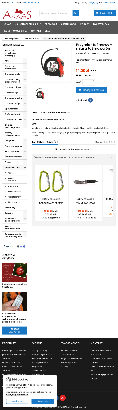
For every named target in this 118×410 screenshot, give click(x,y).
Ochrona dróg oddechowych (12, 80)
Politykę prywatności (17, 394)
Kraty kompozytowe (12, 227)
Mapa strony (38, 374)
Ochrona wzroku (13, 119)
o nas (7, 24)
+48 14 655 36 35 (30, 2)
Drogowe (9, 140)
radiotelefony (14, 196)
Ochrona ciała (12, 74)
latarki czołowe (12, 179)
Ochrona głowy (13, 87)
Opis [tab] (34, 112)
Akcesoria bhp (12, 167)
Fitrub (8, 162)
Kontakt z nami (39, 370)
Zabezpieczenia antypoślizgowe (13, 235)
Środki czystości (13, 156)
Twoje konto (70, 343)
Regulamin (37, 366)
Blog (77, 2)
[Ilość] (87, 82)
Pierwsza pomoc (13, 146)
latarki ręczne (14, 191)
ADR (7, 60)
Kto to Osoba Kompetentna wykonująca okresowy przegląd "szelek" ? (14, 317)
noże (10, 172)
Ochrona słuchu (13, 98)
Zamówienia (67, 354)
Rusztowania (12, 151)
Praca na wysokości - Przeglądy (11, 53)
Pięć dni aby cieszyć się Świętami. (14, 285)
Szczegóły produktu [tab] (55, 112)
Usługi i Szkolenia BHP (28, 24)
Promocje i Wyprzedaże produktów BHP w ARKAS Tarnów (14, 354)
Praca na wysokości (10, 67)
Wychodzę (17, 401)
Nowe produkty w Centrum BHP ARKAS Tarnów (12, 366)
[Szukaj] (59, 13)
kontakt (36, 30)
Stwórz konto (108, 2)
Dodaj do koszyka (91, 90)
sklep (48, 30)
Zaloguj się (92, 2)
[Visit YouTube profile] (63, 398)
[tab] (34, 112)
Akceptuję (43, 401)
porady (84, 24)
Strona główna (13, 45)
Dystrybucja (101, 24)
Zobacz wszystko (15, 330)
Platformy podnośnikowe (12, 219)
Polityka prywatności (42, 354)
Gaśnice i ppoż (12, 114)
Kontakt (5, 2)
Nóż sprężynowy (85, 202)
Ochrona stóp (12, 103)
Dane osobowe (69, 350)
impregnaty (14, 186)
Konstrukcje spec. (15, 30)
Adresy (64, 366)
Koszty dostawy (39, 350)
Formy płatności (40, 362)
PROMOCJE (51, 24)
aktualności (69, 24)
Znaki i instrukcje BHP (12, 126)
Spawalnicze (11, 108)
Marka (95, 53)
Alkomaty (12, 202)
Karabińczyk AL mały (51, 202)
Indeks (79, 53)
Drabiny (9, 213)
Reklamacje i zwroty (42, 358)
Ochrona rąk (11, 92)
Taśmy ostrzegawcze (12, 134)
